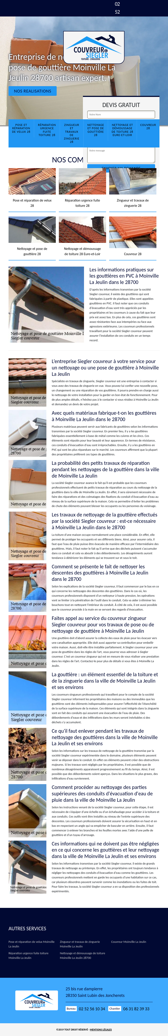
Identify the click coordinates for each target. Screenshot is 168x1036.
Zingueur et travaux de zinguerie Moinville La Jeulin (80, 944)
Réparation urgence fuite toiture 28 (47, 130)
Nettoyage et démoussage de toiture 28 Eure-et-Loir (122, 130)
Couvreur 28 (148, 126)
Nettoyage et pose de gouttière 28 (95, 130)
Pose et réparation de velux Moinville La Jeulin (31, 944)
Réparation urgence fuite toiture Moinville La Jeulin (29, 955)
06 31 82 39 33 (136, 1008)
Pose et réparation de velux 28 (21, 128)
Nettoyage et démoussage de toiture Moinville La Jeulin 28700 (82, 955)
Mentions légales (101, 1029)
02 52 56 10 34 (92, 1008)
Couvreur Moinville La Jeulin (128, 942)
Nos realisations (32, 91)
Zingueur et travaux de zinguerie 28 (71, 133)
